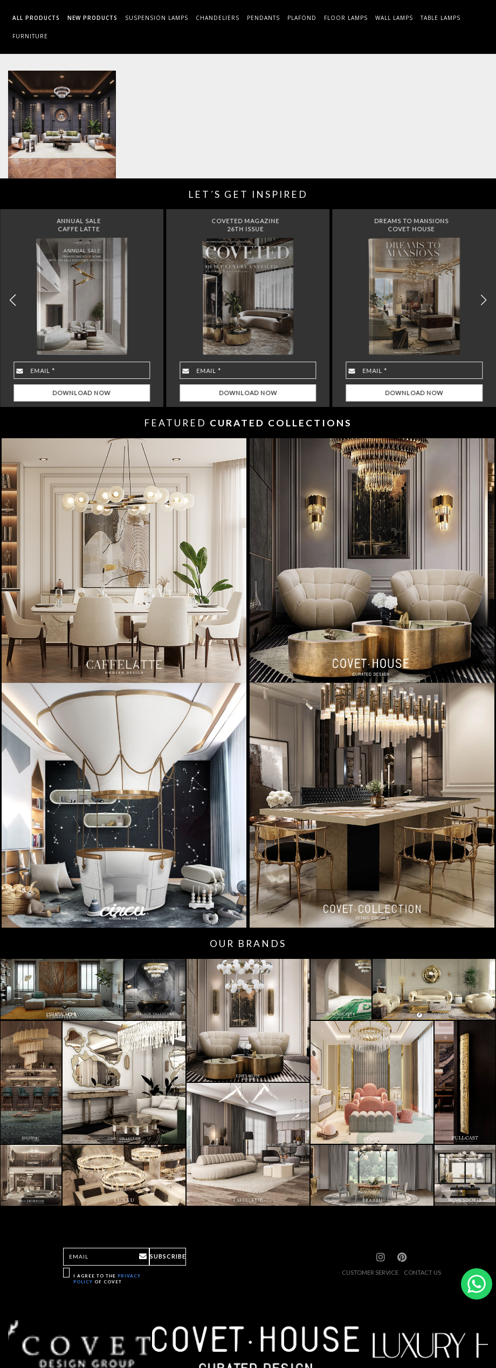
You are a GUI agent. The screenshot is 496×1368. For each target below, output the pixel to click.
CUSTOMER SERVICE (370, 1272)
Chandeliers (217, 18)
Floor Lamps (346, 18)
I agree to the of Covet (107, 1278)
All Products (36, 18)
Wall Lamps (394, 18)
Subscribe (168, 1256)
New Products (92, 18)
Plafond (301, 18)
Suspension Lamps (156, 18)
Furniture (30, 36)
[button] (483, 300)
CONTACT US (422, 1272)
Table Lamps (440, 18)
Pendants (263, 18)
